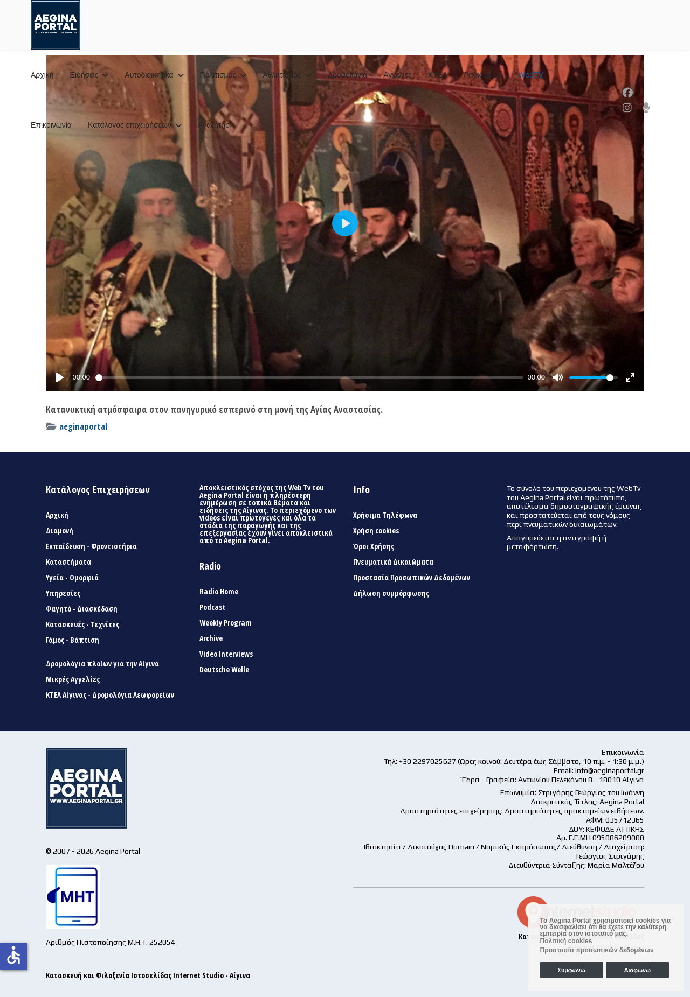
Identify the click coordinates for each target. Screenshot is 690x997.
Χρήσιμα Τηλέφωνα (385, 515)
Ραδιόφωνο (483, 75)
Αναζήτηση (216, 125)
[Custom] (646, 108)
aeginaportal (83, 426)
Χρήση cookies (376, 531)
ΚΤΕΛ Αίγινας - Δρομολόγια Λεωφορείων (110, 695)
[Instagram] (627, 108)
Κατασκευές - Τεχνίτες (82, 624)
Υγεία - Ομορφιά (72, 577)
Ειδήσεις (84, 75)
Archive (211, 638)
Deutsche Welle (224, 669)
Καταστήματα (68, 562)
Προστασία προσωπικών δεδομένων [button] (597, 950)
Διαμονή (59, 531)
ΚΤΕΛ (438, 75)
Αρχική (42, 75)
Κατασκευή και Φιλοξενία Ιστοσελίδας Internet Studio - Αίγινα (148, 975)
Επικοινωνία (51, 125)
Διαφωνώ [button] (637, 970)
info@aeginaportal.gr (609, 770)
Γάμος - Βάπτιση (72, 640)
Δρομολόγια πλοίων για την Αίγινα (102, 664)
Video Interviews (226, 654)
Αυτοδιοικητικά (149, 75)
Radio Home (218, 591)
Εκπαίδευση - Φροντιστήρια (91, 546)
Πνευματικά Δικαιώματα (393, 562)
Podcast (212, 607)
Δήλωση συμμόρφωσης (391, 593)
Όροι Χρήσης (373, 546)
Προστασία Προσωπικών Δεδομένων (411, 577)
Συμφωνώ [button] (571, 970)
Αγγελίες (397, 75)
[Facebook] (628, 93)
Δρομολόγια (347, 75)
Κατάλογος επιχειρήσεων (129, 125)
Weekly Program (225, 623)
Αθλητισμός (282, 75)
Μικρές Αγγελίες (73, 679)
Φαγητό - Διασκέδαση (82, 609)
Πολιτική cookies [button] (566, 941)
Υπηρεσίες (63, 593)
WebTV (530, 75)
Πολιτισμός (218, 75)
